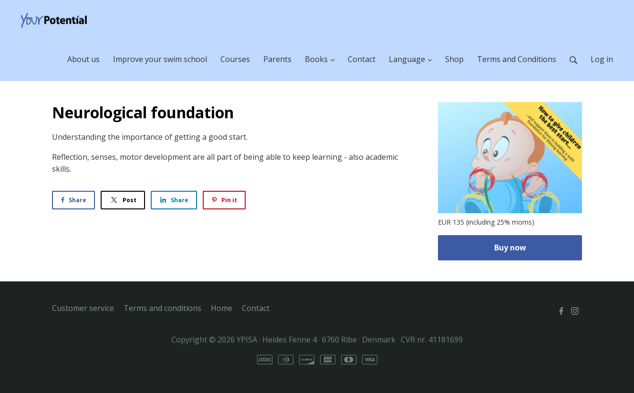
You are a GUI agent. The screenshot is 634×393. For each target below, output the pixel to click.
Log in (602, 59)
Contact (256, 308)
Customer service (83, 308)
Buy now (510, 247)
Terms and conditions (162, 308)
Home (221, 308)
